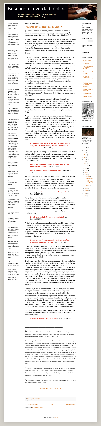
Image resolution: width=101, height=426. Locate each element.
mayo (86, 172)
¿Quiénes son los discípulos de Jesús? (43, 27)
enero (86, 190)
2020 (85, 157)
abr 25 (88, 185)
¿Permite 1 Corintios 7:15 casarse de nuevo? (88, 78)
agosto (87, 166)
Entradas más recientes (31, 404)
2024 (85, 152)
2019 (85, 159)
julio (86, 168)
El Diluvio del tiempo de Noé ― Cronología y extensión (87, 84)
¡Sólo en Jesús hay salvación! (88, 89)
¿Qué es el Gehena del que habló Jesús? (88, 67)
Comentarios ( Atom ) (37, 407)
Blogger (56, 417)
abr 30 (88, 176)
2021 (85, 155)
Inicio (52, 404)
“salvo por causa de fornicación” (88, 72)
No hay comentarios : (36, 398)
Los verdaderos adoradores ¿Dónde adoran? (87, 95)
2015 (85, 195)
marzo (86, 188)
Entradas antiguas (71, 404)
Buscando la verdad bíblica (36, 8)
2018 (85, 161)
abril (86, 174)
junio (86, 170)
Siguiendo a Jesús (35, 399)
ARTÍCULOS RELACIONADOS (50, 388)
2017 (85, 164)
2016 (85, 193)
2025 (85, 150)
